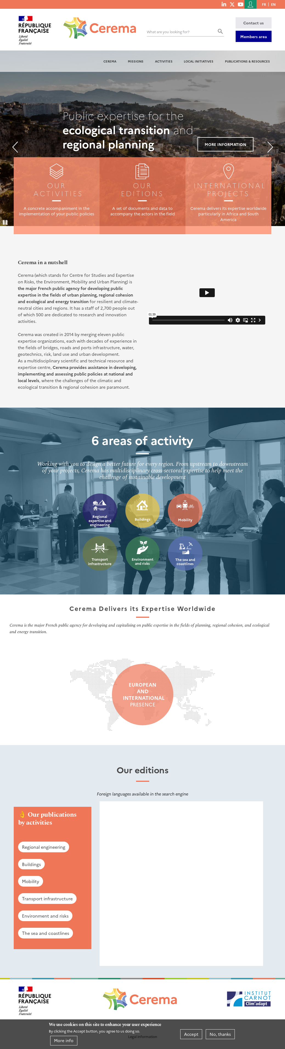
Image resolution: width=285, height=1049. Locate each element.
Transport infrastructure (99, 561)
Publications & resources (247, 61)
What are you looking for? (168, 32)
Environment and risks (142, 561)
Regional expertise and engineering (100, 520)
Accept (191, 1034)
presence (142, 694)
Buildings (142, 519)
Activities (164, 61)
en (273, 4)
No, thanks (220, 1034)
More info (64, 1040)
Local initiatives (198, 61)
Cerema (109, 61)
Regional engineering (43, 847)
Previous (15, 147)
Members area (253, 36)
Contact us (253, 23)
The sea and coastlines (185, 561)
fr (264, 4)
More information (225, 144)
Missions (135, 61)
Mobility (185, 520)
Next (270, 147)
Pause (5, 222)
